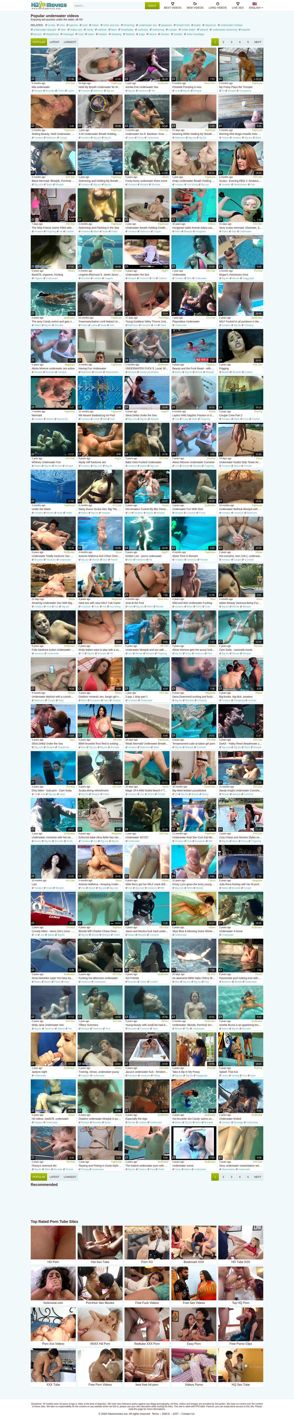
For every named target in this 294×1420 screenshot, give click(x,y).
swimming (158, 29)
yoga (142, 34)
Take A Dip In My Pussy (186, 1071)
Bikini (96, 231)
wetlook (102, 29)
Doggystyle (248, 278)
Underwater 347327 (136, 837)
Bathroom (98, 90)
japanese (166, 25)
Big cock (38, 184)
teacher (246, 29)
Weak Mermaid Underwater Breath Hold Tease (147, 743)
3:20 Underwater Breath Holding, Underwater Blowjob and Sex (101, 133)
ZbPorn (118, 646)
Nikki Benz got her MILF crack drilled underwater (147, 884)
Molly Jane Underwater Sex (48, 1024)
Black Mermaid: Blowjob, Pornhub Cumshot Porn (54, 180)
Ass (177, 419)
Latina (71, 90)
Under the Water (41, 509)
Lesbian (70, 231)
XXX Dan (70, 83)
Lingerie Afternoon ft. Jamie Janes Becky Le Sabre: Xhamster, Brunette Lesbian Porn (101, 274)
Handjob (62, 372)
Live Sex (238, 5)
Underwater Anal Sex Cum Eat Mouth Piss (194, 837)
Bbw (189, 278)
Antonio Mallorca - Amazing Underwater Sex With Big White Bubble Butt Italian (101, 884)
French (114, 559)
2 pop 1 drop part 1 (136, 696)
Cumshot (144, 278)
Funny (140, 137)
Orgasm (38, 278)
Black (258, 137)
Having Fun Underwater (92, 368)
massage (68, 34)
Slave (163, 325)
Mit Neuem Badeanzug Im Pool (97, 415)
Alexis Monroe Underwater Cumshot (193, 462)
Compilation (245, 90)
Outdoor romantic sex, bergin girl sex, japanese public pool (101, 696)
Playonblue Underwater (186, 321)
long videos (218, 5)
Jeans (225, 1075)
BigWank (117, 927)
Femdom (146, 325)
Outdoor (163, 278)
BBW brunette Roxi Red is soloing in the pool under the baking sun (101, 743)
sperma (73, 25)
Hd (60, 231)
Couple (63, 137)
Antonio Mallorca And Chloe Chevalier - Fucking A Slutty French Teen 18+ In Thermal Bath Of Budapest (101, 555)
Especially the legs (136, 1118)
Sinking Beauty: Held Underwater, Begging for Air (54, 133)
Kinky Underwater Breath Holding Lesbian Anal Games (194, 180)
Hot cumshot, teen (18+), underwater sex (241, 555)
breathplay (127, 29)
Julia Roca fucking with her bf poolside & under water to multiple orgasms (241, 884)
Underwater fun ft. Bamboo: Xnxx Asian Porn (147, 133)
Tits (153, 90)
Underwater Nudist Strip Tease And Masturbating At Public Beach (241, 462)
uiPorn (165, 177)
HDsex (71, 271)
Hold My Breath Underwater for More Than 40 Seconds (101, 87)
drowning (129, 25)
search (152, 5)
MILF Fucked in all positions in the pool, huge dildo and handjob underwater (241, 321)
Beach (237, 466)
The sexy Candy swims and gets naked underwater (54, 321)
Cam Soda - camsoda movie (235, 649)
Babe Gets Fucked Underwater (143, 462)
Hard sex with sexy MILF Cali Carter (100, 602)
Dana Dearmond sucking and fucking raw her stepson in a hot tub (194, 696)
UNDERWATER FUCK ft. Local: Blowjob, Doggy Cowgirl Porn (147, 368)
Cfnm (246, 419)
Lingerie (109, 278)
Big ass (110, 90)
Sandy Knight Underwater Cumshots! (240, 790)
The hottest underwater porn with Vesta (147, 1165)
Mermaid (37, 415)
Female (98, 372)
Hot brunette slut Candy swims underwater (194, 1118)
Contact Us (188, 1413)
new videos (195, 5)
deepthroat (52, 34)
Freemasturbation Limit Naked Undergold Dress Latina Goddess (101, 321)
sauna (152, 34)
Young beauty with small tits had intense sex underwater (147, 1024)
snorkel (178, 34)
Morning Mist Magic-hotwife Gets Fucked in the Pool (241, 133)
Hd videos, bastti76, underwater (50, 1118)
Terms (155, 1413)
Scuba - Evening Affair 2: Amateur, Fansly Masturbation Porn (241, 180)
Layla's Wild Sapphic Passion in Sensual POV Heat (194, 415)
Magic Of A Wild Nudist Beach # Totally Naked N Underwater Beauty (147, 790)
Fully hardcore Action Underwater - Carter (54, 649)
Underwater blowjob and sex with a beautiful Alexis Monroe (147, 649)
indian (95, 25)
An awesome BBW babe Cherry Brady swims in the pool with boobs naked (194, 978)
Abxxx (259, 458)
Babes (37, 325)
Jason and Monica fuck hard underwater (147, 931)
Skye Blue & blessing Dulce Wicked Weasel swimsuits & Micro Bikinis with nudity (194, 931)
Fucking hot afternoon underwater (98, 978)
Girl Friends (132, 978)
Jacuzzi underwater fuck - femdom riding (147, 1071)
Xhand (212, 411)
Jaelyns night (39, 1071)
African (225, 137)
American (239, 513)
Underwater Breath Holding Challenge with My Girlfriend (147, 227)
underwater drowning (224, 29)
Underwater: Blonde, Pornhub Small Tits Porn (194, 1024)
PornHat (258, 271)
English (254, 5)
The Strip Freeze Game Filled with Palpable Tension (54, 227)
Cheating (248, 325)
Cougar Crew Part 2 (230, 415)
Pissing (85, 1169)
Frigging (224, 368)
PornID (258, 974)
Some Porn (209, 83)
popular (39, 42)
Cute (207, 606)
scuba (51, 25)
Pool (209, 653)
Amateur (85, 90)
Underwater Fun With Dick (187, 509)
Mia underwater (41, 87)
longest (70, 42)
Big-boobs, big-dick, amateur (236, 696)
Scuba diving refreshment (93, 790)
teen (63, 29)
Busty (188, 653)
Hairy (61, 700)
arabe (197, 25)
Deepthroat (63, 747)
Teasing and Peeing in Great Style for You (101, 1165)
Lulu (34, 884)
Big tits (131, 90)
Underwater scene (183, 1165)
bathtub (130, 34)
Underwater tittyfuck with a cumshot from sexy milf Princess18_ (54, 696)
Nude (105, 231)
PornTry (258, 411)
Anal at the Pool (134, 602)
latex (114, 29)
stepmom (210, 25)
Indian (143, 981)
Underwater (179, 274)
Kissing (235, 1075)
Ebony (205, 794)
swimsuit (143, 29)
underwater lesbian (231, 25)
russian (173, 29)
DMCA (166, 1413)
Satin (253, 1075)
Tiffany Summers (88, 1024)
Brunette (50, 90)
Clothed (256, 419)
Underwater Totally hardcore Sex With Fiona (54, 555)
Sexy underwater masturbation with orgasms (241, 1165)
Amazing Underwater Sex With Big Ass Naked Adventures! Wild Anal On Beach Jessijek (54, 602)
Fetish (61, 90)
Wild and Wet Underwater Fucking (192, 602)
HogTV (165, 271)
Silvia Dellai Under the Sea (141, 415)
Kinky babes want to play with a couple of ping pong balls (101, 649)
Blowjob (38, 90)
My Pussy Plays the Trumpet (235, 87)
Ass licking (192, 184)
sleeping (116, 34)
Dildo (194, 419)
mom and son (111, 25)
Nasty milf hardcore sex (92, 462)
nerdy (90, 29)
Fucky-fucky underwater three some (146, 180)
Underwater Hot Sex (137, 274)
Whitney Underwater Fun (46, 462)
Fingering (51, 231)
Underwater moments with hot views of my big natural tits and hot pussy (54, 837)
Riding (157, 1075)
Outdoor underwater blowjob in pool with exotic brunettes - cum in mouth (101, 1118)
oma (62, 25)
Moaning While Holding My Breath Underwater (194, 133)
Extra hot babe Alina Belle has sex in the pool (101, 837)
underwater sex (148, 25)
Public (114, 231)
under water (188, 29)
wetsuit (204, 29)
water (91, 34)
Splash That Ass (228, 1071)
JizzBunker (163, 83)
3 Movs (211, 224)
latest (54, 42)
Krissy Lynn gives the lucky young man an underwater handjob (194, 884)
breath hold (183, 25)
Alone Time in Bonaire (185, 555)
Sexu (212, 599)
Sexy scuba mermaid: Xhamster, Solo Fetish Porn (241, 227)
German (252, 700)
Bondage (238, 1122)
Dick (105, 559)
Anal (177, 90)
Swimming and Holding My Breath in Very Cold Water (101, 180)
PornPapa (164, 317)
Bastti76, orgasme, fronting (47, 274)
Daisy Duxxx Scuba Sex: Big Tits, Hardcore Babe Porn (101, 509)
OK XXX (164, 646)
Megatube (70, 364)
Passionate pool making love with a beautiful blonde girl (241, 978)
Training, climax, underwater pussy (99, 1071)
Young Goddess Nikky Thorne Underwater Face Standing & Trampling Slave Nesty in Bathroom (147, 321)
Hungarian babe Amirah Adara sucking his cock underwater (194, 227)
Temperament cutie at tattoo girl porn (193, 743)
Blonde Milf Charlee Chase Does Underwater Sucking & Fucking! (101, 931)
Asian (131, 137)
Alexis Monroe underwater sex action (53, 368)
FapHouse (116, 83)
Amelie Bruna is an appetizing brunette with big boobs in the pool (241, 1024)
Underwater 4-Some (231, 931)
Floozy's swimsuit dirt (44, 1165)
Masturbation (240, 184)
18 (223, 90)
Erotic (70, 841)
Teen (155, 1028)
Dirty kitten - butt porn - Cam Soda (51, 790)
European (95, 700)
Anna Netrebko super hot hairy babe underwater (54, 978)
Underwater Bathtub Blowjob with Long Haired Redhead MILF (241, 509)
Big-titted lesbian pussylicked (189, 790)
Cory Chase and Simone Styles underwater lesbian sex (241, 837)
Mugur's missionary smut (233, 274)
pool (84, 25)
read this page (136, 1409)
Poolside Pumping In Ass (186, 87)
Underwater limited (230, 1118)
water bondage (195, 34)
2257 (175, 1413)
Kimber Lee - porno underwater (143, 555)
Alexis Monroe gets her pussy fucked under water (194, 649)
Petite (69, 513)
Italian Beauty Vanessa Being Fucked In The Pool (241, 602)
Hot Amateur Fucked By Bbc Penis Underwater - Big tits (147, 509)
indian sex (76, 29)
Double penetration (149, 372)
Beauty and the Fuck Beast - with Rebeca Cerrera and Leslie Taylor (194, 368)
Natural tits (62, 419)
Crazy (185, 419)
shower (165, 34)
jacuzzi (38, 34)
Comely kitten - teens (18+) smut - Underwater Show (54, 931)
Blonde (235, 278)
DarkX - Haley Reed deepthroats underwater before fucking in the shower (241, 743)
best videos (173, 5)
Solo (253, 184)
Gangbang (239, 700)
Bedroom (226, 981)
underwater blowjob (45, 29)
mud (80, 34)
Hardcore (143, 90)
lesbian (103, 34)
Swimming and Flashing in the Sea (99, 227)
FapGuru (211, 364)
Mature (49, 419)
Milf (105, 419)
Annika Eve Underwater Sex (141, 87)
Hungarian (201, 231)
